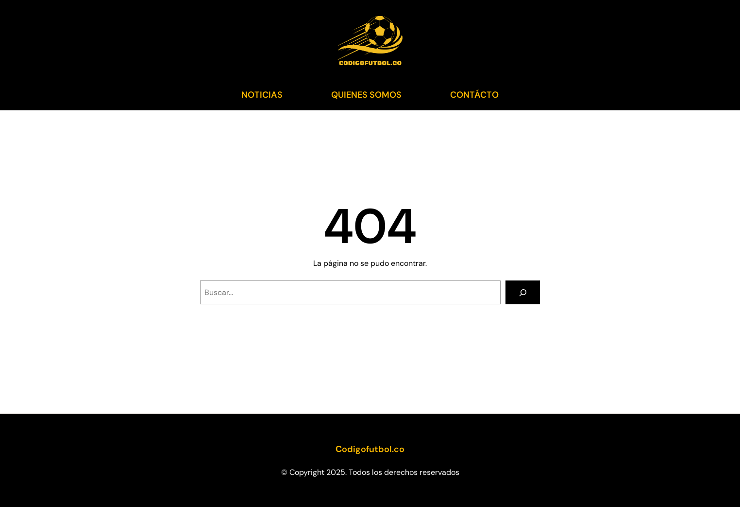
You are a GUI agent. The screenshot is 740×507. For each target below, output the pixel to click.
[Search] (522, 292)
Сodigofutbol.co (370, 449)
